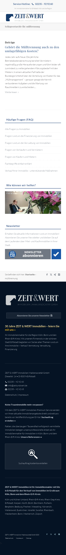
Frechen (27, 506)
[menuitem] (33, 4)
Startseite (30, 274)
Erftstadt (9, 503)
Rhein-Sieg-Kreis (52, 499)
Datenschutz (11, 394)
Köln (7, 499)
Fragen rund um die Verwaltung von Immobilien (27, 142)
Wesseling (36, 506)
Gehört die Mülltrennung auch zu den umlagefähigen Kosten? (32, 49)
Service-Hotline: (33, 4)
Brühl (30, 503)
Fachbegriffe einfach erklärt (18, 163)
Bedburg (19, 506)
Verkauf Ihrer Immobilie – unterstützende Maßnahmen (31, 170)
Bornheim (38, 503)
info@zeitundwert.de (17, 385)
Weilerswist (10, 510)
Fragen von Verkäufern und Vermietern (24, 149)
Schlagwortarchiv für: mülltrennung (22, 26)
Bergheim (9, 506)
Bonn (20, 513)
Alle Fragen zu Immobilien (17, 129)
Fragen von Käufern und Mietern (20, 156)
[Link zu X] (51, 275)
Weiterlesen (12, 92)
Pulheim (48, 503)
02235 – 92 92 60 (16, 381)
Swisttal (39, 510)
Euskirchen (22, 510)
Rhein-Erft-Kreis (36, 499)
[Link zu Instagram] (59, 275)
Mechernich (28, 513)
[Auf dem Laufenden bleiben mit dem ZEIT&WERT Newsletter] (34, 315)
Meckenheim (11, 513)
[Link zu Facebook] (47, 275)
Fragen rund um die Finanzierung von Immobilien (28, 135)
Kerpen (17, 503)
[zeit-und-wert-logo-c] (27, 17)
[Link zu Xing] (55, 275)
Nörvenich (47, 506)
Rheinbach (49, 510)
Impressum (23, 394)
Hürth (24, 503)
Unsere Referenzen (30, 437)
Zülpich (38, 513)
